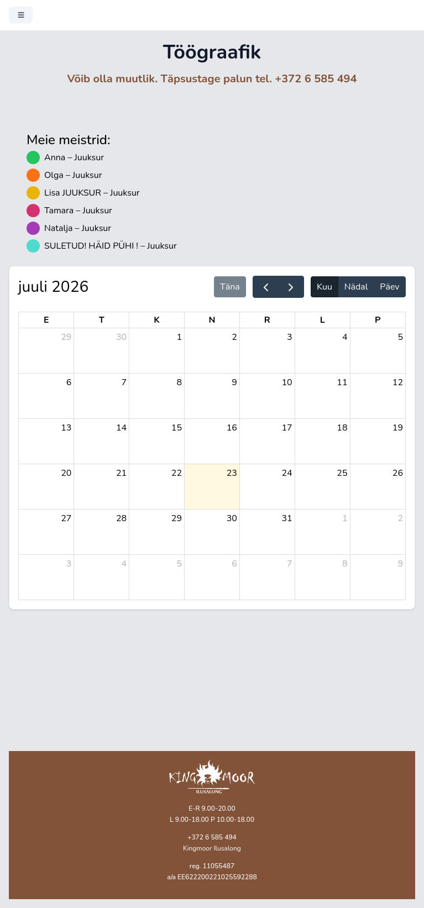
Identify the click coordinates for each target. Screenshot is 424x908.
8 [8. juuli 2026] (179, 382)
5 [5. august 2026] (179, 564)
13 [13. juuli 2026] (66, 428)
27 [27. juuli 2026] (66, 518)
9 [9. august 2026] (400, 564)
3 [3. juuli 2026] (289, 337)
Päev (389, 287)
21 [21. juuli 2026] (121, 473)
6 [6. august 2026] (234, 564)
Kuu (324, 287)
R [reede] (267, 320)
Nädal (356, 287)
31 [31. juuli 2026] (287, 518)
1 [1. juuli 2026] (179, 337)
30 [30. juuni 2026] (121, 337)
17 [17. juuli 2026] (287, 428)
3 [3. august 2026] (69, 564)
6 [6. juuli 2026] (69, 382)
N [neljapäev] (211, 320)
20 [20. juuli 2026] (66, 473)
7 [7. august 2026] (289, 564)
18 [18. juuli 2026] (342, 428)
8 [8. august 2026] (345, 564)
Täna (230, 287)
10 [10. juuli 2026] (287, 382)
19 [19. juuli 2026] (397, 428)
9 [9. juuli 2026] (234, 382)
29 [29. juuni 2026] (66, 337)
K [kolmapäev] (157, 320)
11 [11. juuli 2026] (342, 382)
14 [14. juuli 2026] (121, 428)
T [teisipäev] (101, 320)
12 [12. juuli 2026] (397, 382)
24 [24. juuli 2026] (287, 473)
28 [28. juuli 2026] (121, 518)
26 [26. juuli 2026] (397, 473)
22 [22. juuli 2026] (176, 473)
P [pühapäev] (377, 320)
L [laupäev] (322, 320)
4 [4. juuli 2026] (345, 337)
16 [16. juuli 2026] (232, 428)
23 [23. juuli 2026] (232, 473)
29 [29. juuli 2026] (176, 518)
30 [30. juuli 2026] (232, 518)
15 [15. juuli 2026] (176, 428)
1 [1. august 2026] (345, 518)
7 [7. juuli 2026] (124, 382)
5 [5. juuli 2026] (400, 337)
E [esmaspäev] (46, 320)
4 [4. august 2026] (124, 564)
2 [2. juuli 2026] (234, 337)
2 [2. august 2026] (400, 518)
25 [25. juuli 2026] (342, 473)
